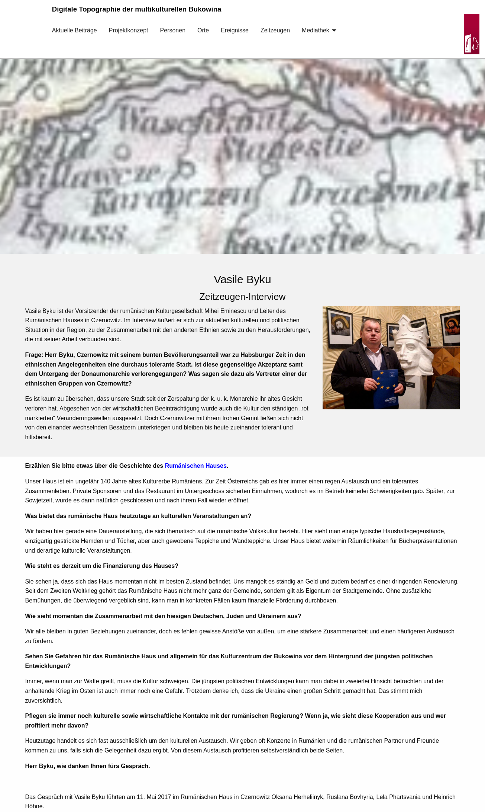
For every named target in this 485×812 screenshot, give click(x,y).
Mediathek (315, 30)
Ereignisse (235, 30)
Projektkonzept (128, 30)
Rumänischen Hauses (196, 466)
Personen (173, 30)
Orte (203, 30)
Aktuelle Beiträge (74, 30)
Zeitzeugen (275, 30)
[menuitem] (74, 36)
